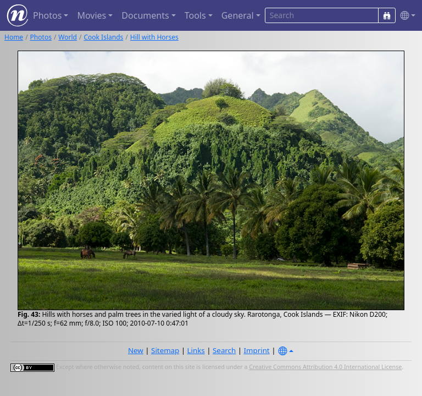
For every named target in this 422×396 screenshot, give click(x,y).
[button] (405, 16)
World (67, 37)
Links (196, 350)
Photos (41, 37)
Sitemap (165, 350)
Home (13, 37)
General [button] (237, 15)
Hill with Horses (154, 37)
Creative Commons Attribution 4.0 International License (325, 367)
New (135, 350)
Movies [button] (91, 15)
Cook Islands (103, 37)
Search (224, 350)
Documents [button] (145, 15)
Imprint (257, 350)
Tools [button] (195, 15)
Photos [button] (47, 15)
